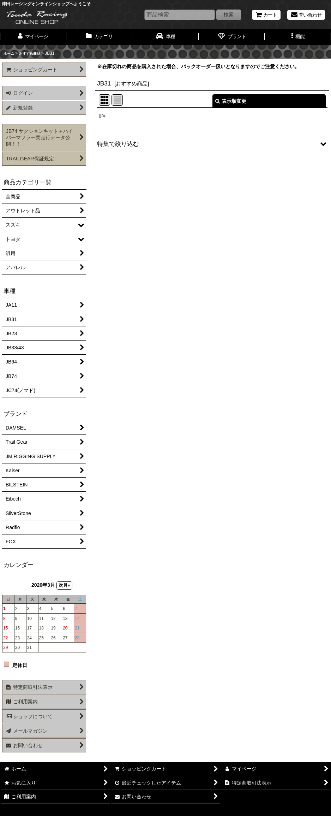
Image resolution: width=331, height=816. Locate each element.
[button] (298, 37)
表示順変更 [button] (230, 101)
